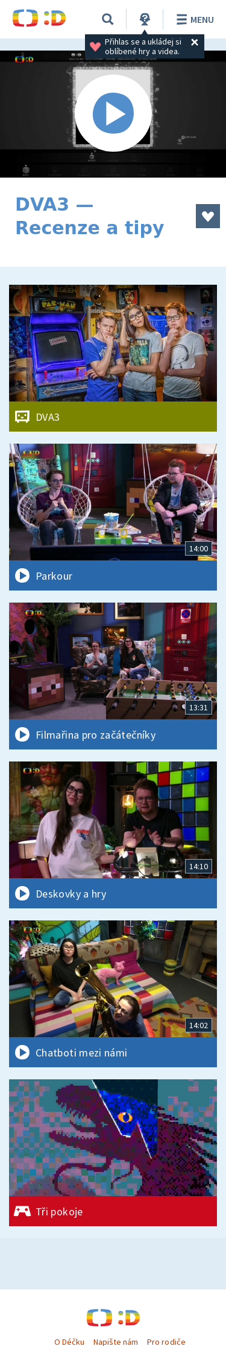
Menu (193, 19)
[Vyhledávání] (108, 19)
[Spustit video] (113, 114)
